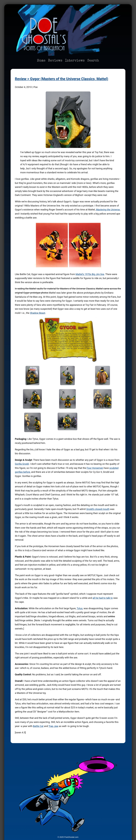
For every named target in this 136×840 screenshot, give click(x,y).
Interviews (75, 61)
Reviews (55, 61)
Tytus (80, 608)
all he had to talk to (103, 598)
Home (41, 61)
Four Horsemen (95, 468)
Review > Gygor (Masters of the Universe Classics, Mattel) (61, 79)
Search (93, 61)
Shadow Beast (37, 313)
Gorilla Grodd (22, 463)
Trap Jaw (53, 726)
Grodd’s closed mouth (97, 509)
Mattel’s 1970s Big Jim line (90, 274)
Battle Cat (38, 726)
